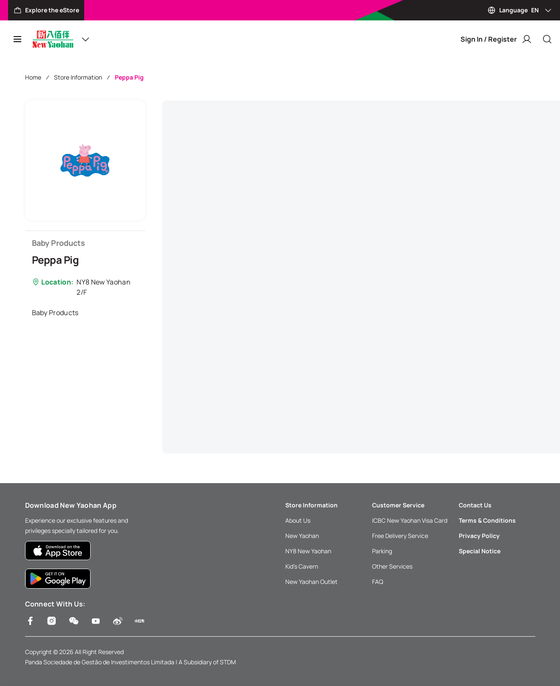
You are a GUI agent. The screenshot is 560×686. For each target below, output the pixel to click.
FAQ (377, 582)
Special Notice (479, 551)
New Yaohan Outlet (311, 582)
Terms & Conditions (487, 520)
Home (33, 77)
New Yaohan (302, 536)
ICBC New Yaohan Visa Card (409, 520)
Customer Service (398, 505)
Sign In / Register (496, 39)
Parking (382, 551)
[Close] (547, 39)
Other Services (392, 566)
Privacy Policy (479, 536)
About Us (297, 520)
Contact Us (475, 505)
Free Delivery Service (400, 536)
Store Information (78, 77)
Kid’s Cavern (301, 566)
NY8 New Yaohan (308, 551)
